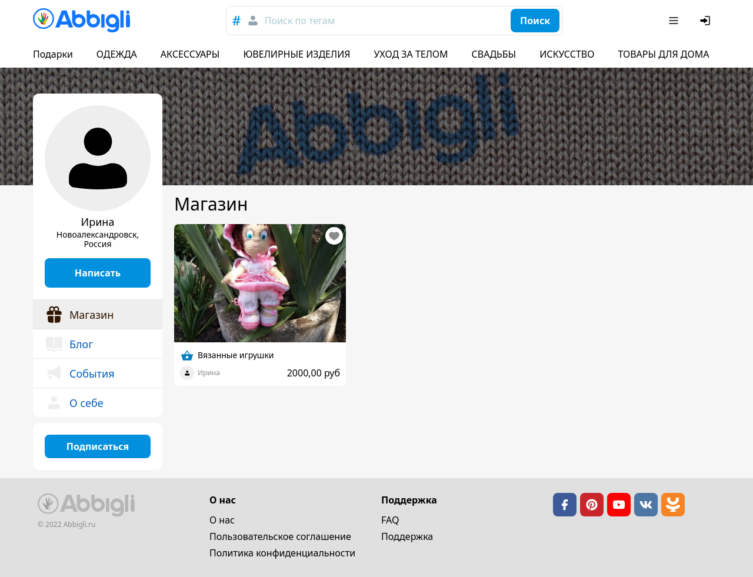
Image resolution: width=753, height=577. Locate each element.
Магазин (79, 314)
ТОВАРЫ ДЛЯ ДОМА (663, 54)
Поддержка (407, 536)
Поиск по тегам (300, 20)
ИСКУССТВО (566, 54)
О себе (74, 402)
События (80, 373)
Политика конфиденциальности (282, 552)
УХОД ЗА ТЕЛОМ (411, 54)
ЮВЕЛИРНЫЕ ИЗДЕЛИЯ (296, 54)
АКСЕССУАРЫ (190, 54)
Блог (69, 344)
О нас (222, 519)
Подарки (53, 54)
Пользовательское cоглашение (280, 536)
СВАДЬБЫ (494, 54)
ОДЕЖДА (116, 54)
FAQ (390, 519)
